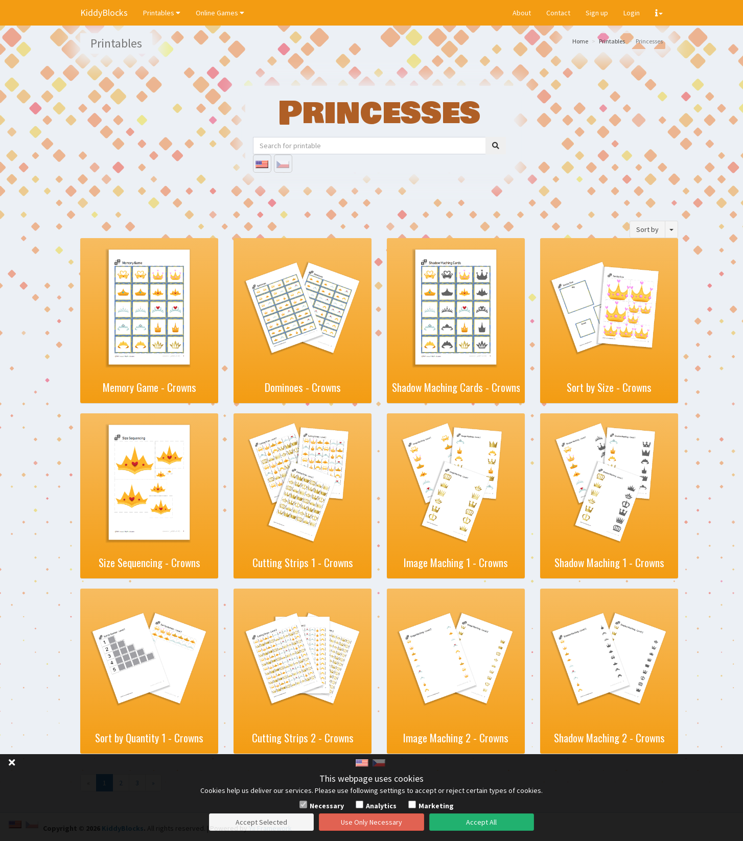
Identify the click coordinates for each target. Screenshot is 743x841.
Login (631, 12)
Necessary (327, 805)
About (522, 12)
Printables (161, 12)
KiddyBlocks (104, 12)
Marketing (436, 805)
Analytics (381, 805)
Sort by (647, 229)
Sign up (597, 12)
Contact (558, 12)
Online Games (220, 12)
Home (580, 41)
